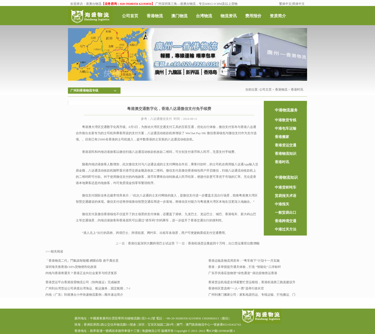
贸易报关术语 (285, 196)
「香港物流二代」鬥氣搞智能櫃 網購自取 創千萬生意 (82, 260)
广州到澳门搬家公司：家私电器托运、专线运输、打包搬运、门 (251, 294)
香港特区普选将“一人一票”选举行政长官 (236, 288)
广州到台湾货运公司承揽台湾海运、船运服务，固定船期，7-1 (87, 288)
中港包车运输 (285, 128)
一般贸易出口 (285, 212)
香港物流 (281, 89)
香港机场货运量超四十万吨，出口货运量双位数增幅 (223, 243)
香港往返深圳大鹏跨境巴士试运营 (151, 243)
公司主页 (265, 89)
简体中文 (298, 4)
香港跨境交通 (285, 221)
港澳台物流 (93, 4)
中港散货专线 (285, 120)
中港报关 (282, 204)
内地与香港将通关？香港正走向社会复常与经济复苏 (81, 273)
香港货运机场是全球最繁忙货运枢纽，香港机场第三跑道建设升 (251, 282)
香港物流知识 (285, 153)
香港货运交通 (285, 145)
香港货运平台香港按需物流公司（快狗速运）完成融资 (82, 282)
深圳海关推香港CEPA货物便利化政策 (71, 267)
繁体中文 (285, 4)
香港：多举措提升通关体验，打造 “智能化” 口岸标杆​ (244, 267)
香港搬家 (282, 137)
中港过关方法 (285, 229)
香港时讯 (297, 89)
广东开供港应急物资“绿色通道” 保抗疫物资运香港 (242, 273)
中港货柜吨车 (285, 187)
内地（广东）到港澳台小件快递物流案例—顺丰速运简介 (84, 294)
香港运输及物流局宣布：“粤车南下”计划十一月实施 (244, 260)
